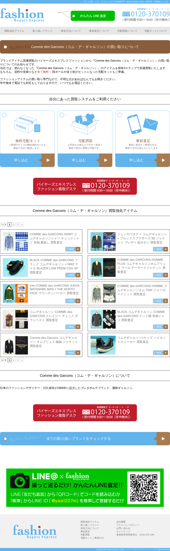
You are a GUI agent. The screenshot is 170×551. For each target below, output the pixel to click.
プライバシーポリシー (128, 525)
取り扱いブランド (43, 30)
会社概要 (121, 521)
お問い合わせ (123, 528)
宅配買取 (85, 534)
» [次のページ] (22, 224)
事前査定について (99, 30)
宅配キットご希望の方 (92, 538)
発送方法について (71, 30)
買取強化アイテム (14, 30)
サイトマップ (123, 531)
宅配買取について (127, 30)
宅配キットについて (155, 30)
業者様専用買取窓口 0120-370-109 (135, 534)
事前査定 (85, 531)
